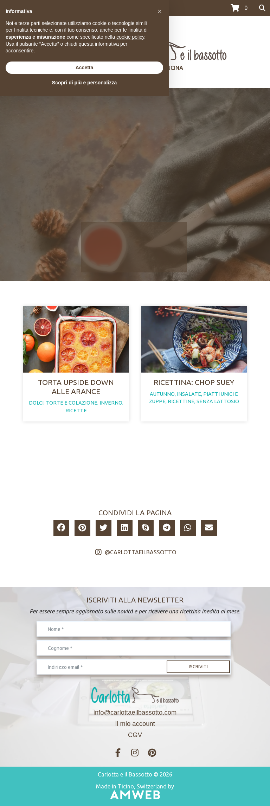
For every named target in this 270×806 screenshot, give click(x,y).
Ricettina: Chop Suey (194, 382)
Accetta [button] (85, 777)
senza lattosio (218, 401)
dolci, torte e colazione (63, 403)
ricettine (181, 401)
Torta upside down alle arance (76, 386)
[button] (61, 528)
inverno (110, 403)
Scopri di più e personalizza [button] (84, 792)
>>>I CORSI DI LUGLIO (31, 8)
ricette (76, 410)
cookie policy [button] (130, 746)
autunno (162, 394)
